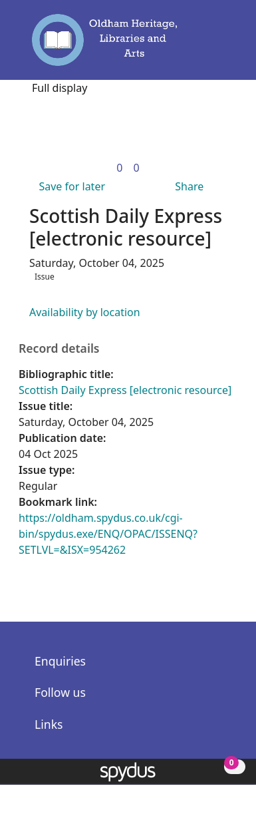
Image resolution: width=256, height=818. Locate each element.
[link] (119, 167)
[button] (202, 46)
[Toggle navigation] (221, 46)
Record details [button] (59, 348)
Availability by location (84, 312)
